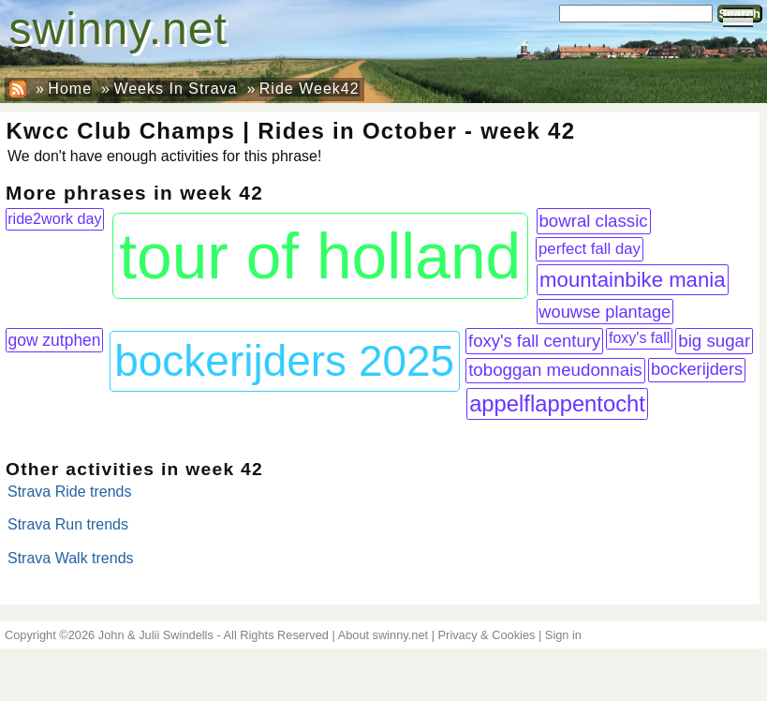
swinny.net (118, 28)
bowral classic (592, 221)
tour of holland (320, 256)
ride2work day (54, 218)
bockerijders (697, 369)
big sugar (714, 340)
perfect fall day (589, 249)
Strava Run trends (67, 524)
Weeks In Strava (175, 89)
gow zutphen (53, 340)
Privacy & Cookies (487, 635)
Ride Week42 (309, 89)
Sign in (563, 635)
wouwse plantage (604, 311)
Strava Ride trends (69, 492)
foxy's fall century (534, 340)
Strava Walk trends (70, 558)
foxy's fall (639, 338)
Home (70, 89)
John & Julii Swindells (156, 635)
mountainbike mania (632, 279)
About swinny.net (383, 635)
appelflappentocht (557, 403)
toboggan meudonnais (555, 370)
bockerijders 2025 (284, 360)
